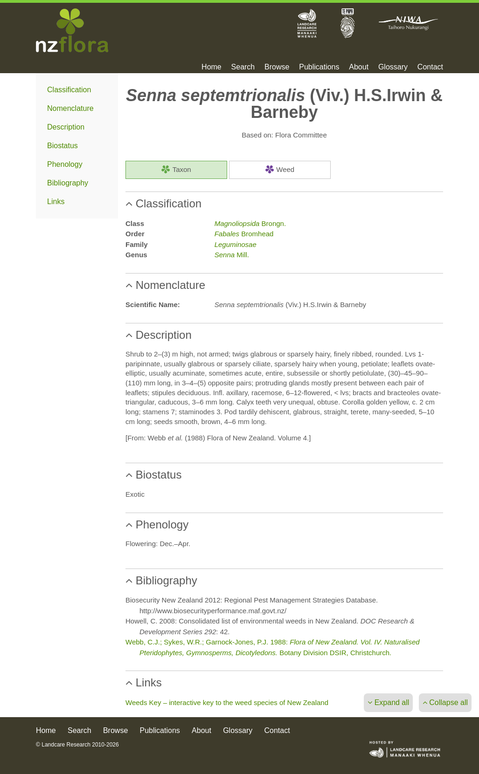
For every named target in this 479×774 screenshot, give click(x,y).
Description (65, 127)
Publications (319, 67)
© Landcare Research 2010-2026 (77, 744)
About (358, 67)
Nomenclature (70, 108)
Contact (430, 67)
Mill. (232, 255)
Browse (276, 67)
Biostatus (62, 146)
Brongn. (250, 223)
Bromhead (244, 234)
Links (55, 201)
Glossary (393, 67)
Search (243, 67)
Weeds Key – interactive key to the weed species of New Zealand (226, 702)
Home (211, 67)
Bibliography (67, 183)
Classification (69, 90)
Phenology (65, 164)
